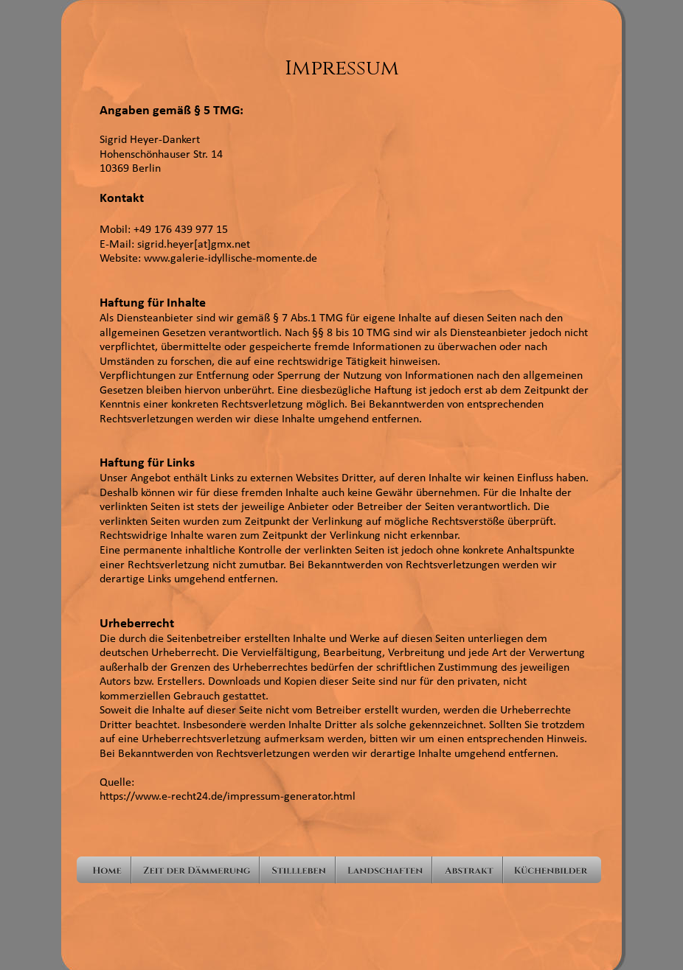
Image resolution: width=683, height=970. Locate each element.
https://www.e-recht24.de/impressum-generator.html (228, 797)
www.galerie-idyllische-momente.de (230, 259)
